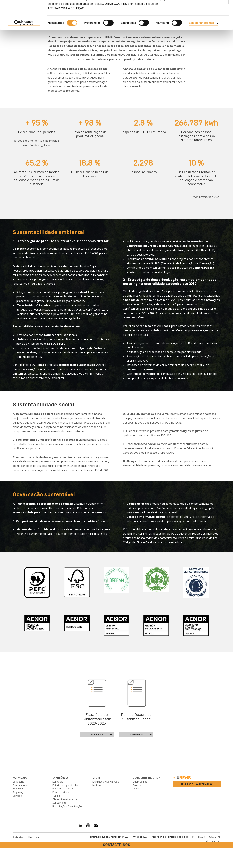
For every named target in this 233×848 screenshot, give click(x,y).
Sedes (136, 788)
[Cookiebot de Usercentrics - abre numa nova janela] (24, 50)
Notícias (96, 785)
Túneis (56, 795)
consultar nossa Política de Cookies (129, 22)
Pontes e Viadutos (62, 792)
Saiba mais (101, 734)
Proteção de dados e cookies (170, 837)
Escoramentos (20, 785)
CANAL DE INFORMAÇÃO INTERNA (109, 837)
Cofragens (18, 781)
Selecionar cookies (201, 49)
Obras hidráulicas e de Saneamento (64, 801)
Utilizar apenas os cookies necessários (202, 24)
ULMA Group (33, 837)
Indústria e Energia (62, 788)
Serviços (17, 795)
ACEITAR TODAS (202, 9)
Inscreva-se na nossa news (197, 784)
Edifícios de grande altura (66, 785)
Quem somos (140, 781)
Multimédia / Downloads (105, 781)
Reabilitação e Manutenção (67, 806)
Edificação (57, 781)
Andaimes (18, 788)
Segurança (18, 792)
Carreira (137, 785)
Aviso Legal (140, 837)
